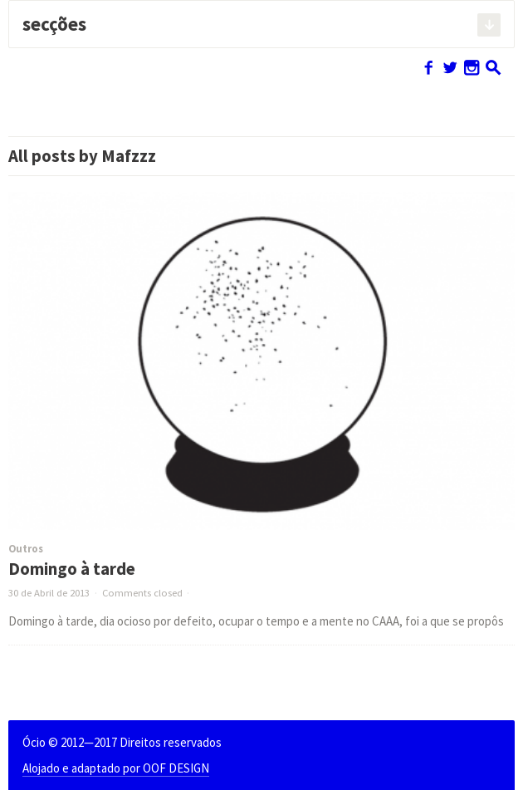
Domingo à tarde (71, 569)
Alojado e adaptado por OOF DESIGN (115, 768)
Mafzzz (128, 156)
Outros (25, 548)
